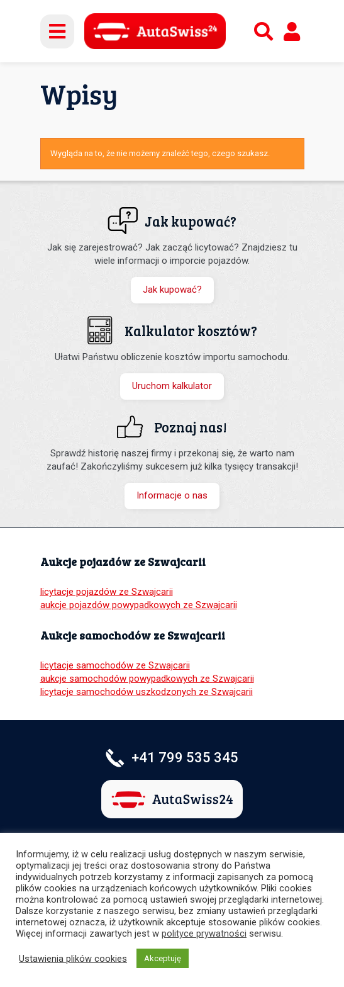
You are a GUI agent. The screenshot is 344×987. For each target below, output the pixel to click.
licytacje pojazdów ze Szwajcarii (106, 591)
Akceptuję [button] (162, 958)
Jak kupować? (172, 289)
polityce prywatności (204, 933)
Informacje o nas (172, 495)
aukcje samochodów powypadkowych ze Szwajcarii (147, 678)
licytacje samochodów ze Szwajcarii (115, 665)
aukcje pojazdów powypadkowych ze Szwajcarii (138, 605)
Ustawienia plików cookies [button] (73, 958)
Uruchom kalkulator (172, 386)
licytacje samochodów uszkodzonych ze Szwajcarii (146, 691)
